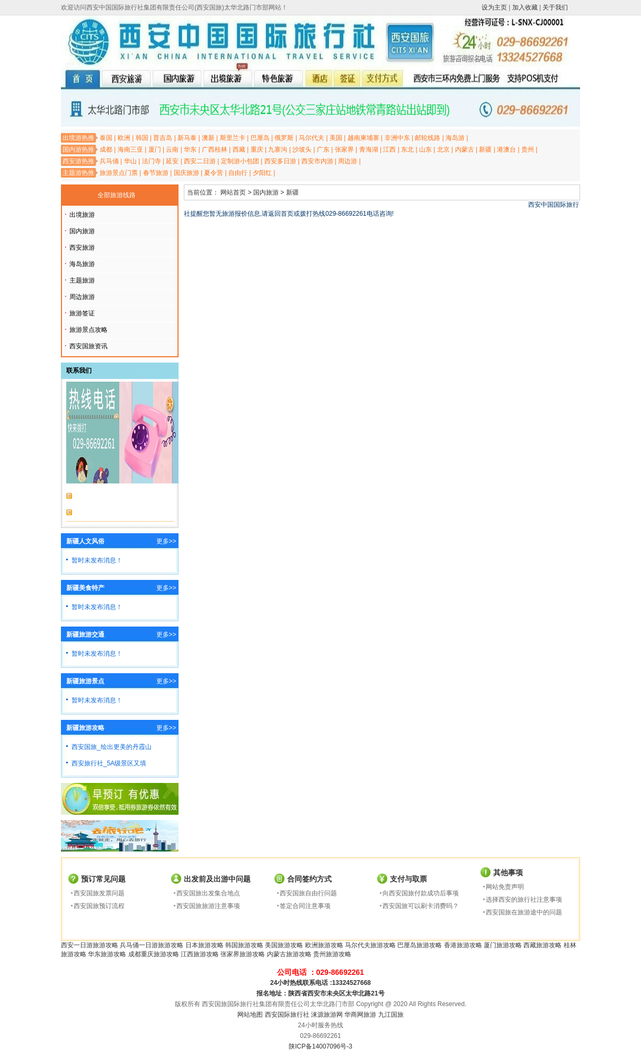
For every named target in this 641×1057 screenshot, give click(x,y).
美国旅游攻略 (284, 945)
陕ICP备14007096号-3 (320, 1046)
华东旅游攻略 (107, 954)
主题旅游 (82, 280)
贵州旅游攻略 (332, 954)
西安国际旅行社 (287, 1014)
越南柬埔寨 (363, 138)
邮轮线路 (427, 138)
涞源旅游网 (327, 1014)
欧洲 (124, 138)
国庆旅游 (186, 173)
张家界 (344, 149)
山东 (425, 149)
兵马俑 (109, 161)
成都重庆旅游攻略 (153, 954)
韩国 (142, 138)
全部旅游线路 (116, 195)
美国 (336, 138)
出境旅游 (82, 214)
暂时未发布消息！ (97, 560)
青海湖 (368, 149)
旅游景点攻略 (88, 329)
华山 (130, 161)
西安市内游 (317, 161)
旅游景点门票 (119, 173)
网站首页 (233, 192)
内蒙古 (464, 149)
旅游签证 (82, 313)
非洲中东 (397, 138)
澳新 (208, 138)
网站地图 (250, 1014)
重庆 (257, 149)
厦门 (154, 149)
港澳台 (506, 149)
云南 (172, 149)
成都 (106, 149)
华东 (190, 149)
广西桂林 (214, 149)
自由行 (237, 173)
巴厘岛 (260, 138)
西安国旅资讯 (88, 346)
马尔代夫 (311, 138)
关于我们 (555, 7)
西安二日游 (200, 161)
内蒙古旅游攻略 (289, 954)
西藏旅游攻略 (542, 945)
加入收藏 (525, 7)
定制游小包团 (240, 161)
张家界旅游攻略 (242, 954)
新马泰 (187, 138)
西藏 (239, 149)
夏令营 (213, 173)
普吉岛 (162, 138)
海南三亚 (130, 149)
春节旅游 (155, 173)
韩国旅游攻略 (244, 945)
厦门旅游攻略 (503, 945)
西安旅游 (82, 247)
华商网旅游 (360, 1014)
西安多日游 (280, 161)
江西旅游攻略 (200, 954)
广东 (323, 149)
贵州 (527, 149)
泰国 (106, 138)
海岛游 (455, 138)
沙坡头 (301, 149)
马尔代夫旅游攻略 (370, 945)
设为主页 (494, 7)
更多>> (166, 541)
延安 (172, 161)
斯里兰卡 (232, 138)
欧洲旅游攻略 (324, 945)
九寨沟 (277, 149)
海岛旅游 (82, 264)
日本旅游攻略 (204, 945)
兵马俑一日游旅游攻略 (151, 945)
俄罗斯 (283, 138)
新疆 (485, 149)
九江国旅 (391, 1014)
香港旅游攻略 (463, 945)
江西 (389, 149)
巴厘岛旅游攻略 (419, 945)
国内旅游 (82, 231)
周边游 (347, 161)
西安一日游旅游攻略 (89, 945)
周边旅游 (82, 297)
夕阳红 (262, 173)
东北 (407, 149)
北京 (443, 149)
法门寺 (151, 161)
